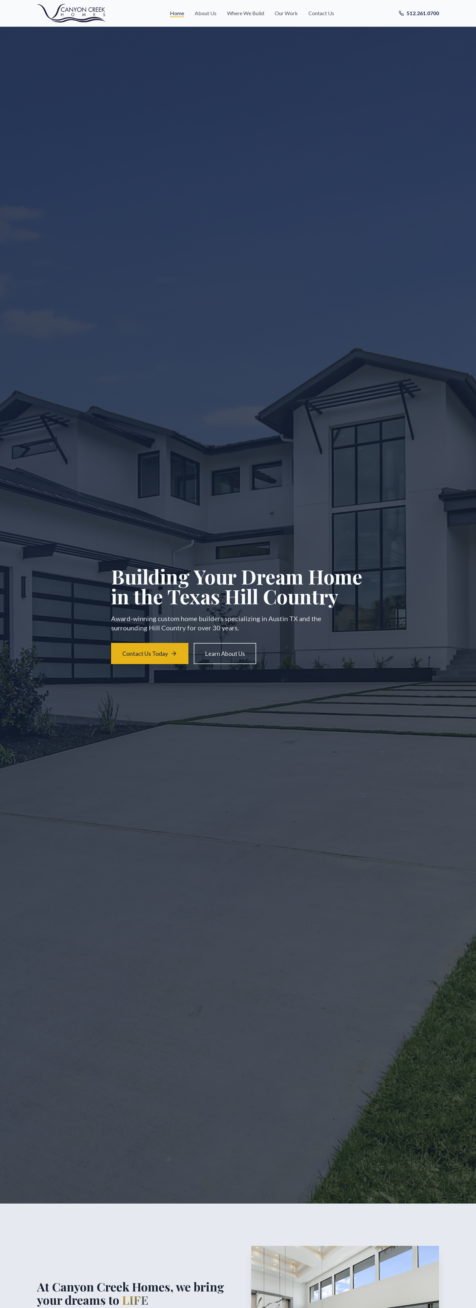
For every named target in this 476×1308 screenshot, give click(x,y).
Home (177, 13)
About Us (206, 13)
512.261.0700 (419, 13)
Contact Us (321, 13)
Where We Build (245, 13)
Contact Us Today (149, 653)
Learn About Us (225, 653)
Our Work (286, 13)
